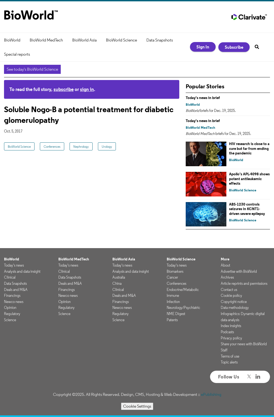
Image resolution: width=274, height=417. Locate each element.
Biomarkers (175, 271)
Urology (107, 147)
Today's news (14, 265)
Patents (172, 319)
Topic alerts (229, 362)
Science (10, 319)
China (116, 283)
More (225, 259)
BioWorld (12, 40)
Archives (227, 277)
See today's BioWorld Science (32, 69)
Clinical (10, 277)
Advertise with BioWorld (239, 271)
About (225, 265)
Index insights (231, 325)
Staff (224, 350)
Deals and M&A (16, 289)
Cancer (172, 277)
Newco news (13, 301)
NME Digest (176, 313)
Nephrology (81, 147)
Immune (173, 295)
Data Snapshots (159, 40)
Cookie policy (231, 295)
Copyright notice (234, 301)
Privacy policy (231, 338)
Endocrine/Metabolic (183, 289)
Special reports (17, 54)
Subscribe (234, 47)
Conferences (52, 147)
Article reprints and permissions (244, 283)
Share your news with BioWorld (244, 344)
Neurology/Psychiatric (183, 307)
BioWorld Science (121, 40)
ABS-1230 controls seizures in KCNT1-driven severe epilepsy (247, 209)
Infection (173, 301)
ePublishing (211, 394)
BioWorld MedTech (46, 40)
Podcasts (227, 331)
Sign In (202, 47)
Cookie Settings (137, 406)
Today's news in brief (203, 97)
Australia (118, 277)
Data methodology (235, 307)
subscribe (64, 89)
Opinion (10, 307)
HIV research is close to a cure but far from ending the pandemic (249, 148)
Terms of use (230, 356)
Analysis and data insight (22, 271)
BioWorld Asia (84, 40)
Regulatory (12, 313)
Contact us (229, 289)
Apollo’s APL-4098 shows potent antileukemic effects (249, 179)
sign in (87, 89)
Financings (12, 295)
